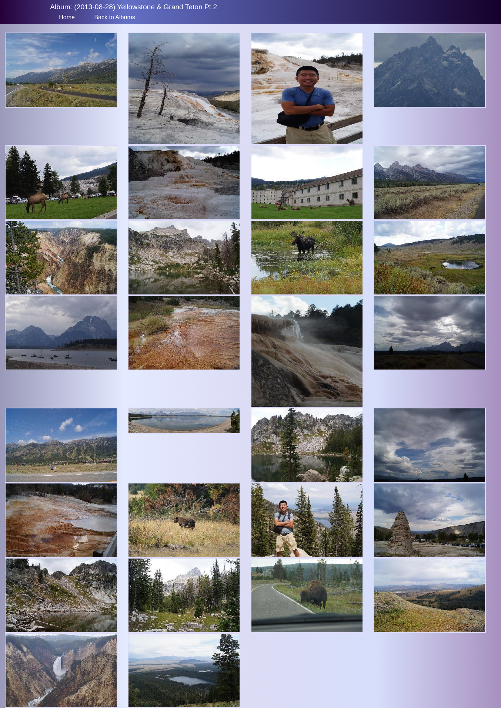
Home (67, 17)
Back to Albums (114, 17)
